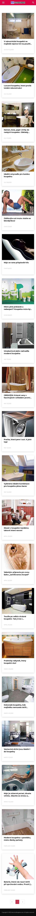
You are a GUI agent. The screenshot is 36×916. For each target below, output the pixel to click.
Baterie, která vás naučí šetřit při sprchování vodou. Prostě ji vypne (17, 884)
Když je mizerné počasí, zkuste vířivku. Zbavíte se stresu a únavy (17, 795)
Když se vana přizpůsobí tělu (16, 263)
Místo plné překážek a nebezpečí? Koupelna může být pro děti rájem (17, 309)
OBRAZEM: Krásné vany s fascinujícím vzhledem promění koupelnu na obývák (18, 397)
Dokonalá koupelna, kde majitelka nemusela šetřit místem (15, 707)
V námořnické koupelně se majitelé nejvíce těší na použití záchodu (17, 43)
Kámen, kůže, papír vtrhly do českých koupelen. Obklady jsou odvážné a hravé (16, 132)
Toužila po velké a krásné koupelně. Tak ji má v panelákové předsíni (15, 618)
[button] (33, 2)
